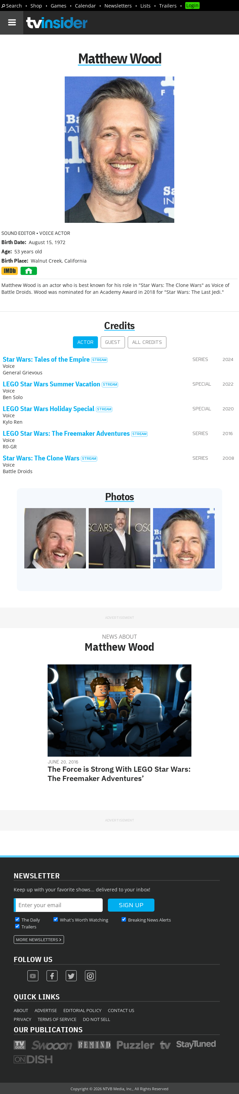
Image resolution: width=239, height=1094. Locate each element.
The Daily (31, 920)
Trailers (168, 5)
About (21, 1010)
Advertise (46, 1010)
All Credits (147, 342)
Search (14, 5)
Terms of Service (57, 1019)
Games (58, 5)
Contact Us (121, 1010)
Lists (145, 5)
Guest (113, 342)
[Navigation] (11, 22)
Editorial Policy (82, 1010)
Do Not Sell (96, 1019)
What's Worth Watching (84, 920)
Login (192, 5)
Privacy (22, 1019)
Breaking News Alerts (149, 920)
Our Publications (48, 1029)
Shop (36, 5)
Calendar (85, 5)
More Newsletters (37, 939)
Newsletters (118, 5)
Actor (85, 342)
